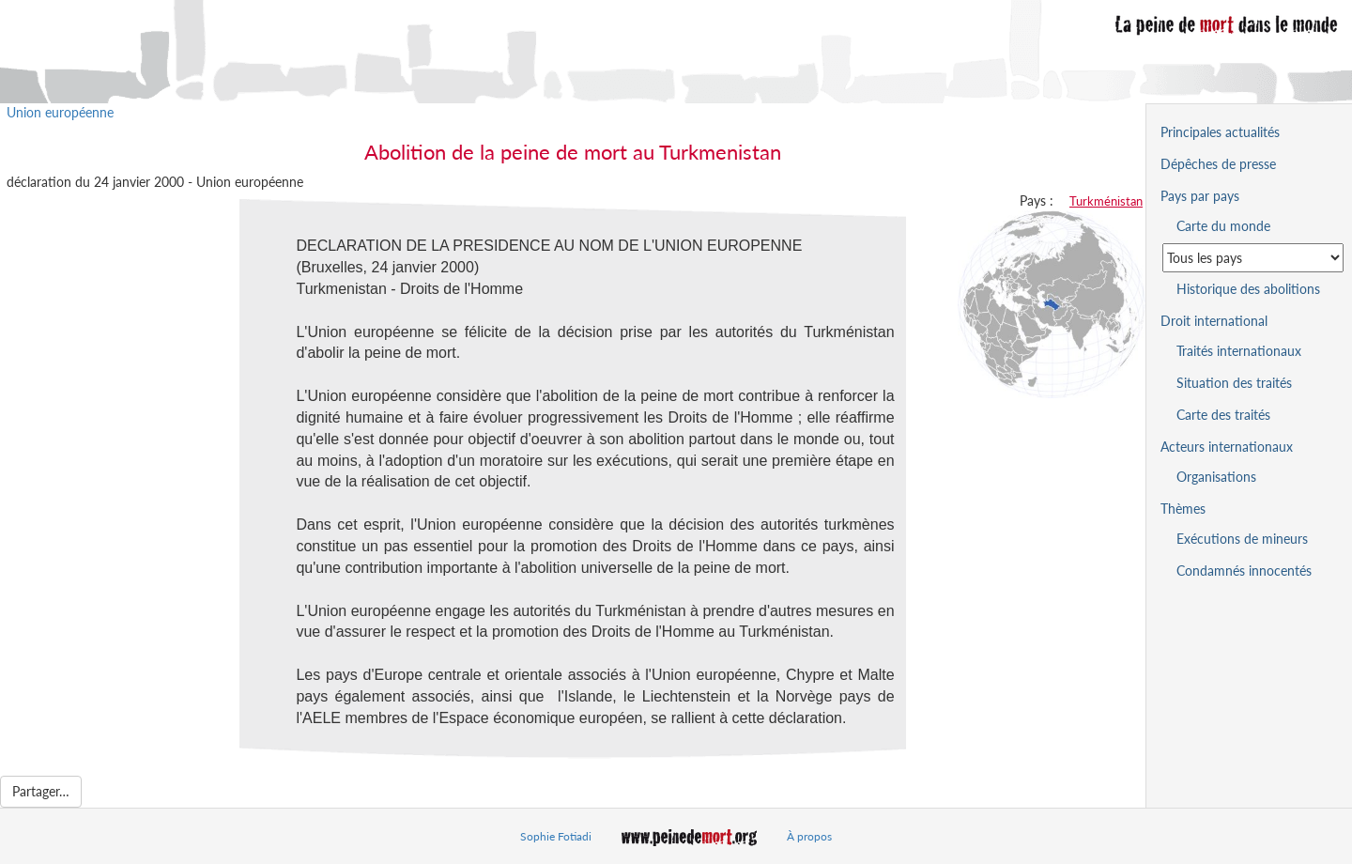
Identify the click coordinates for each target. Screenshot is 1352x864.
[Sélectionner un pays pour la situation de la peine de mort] (1253, 257)
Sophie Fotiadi (556, 836)
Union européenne (60, 112)
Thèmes (1183, 509)
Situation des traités (1234, 383)
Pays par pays (1199, 196)
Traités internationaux (1238, 351)
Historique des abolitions (1248, 289)
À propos (809, 836)
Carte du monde (1223, 226)
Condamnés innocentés (1244, 571)
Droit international (1214, 321)
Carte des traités (1223, 415)
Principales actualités (1220, 132)
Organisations (1216, 477)
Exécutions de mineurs (1242, 539)
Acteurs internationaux (1226, 447)
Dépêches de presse (1218, 164)
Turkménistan (1106, 200)
